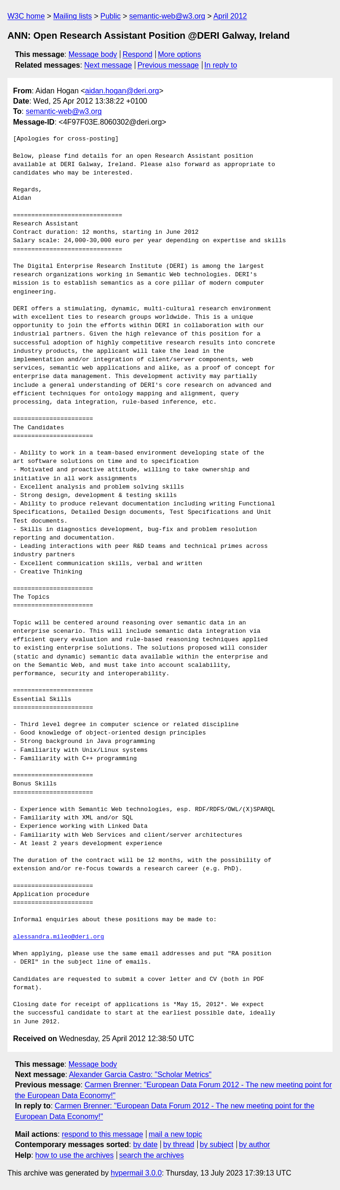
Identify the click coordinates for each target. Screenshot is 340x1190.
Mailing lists (72, 16)
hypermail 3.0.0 (136, 1173)
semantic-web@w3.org (167, 16)
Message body (93, 54)
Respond (138, 54)
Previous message (168, 65)
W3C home (26, 16)
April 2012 (230, 16)
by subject (216, 1144)
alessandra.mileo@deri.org (58, 937)
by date (145, 1144)
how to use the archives (74, 1155)
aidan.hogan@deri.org (122, 91)
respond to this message (102, 1134)
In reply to (220, 65)
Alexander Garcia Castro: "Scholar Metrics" (140, 1074)
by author (254, 1144)
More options (179, 54)
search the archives (151, 1155)
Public (110, 16)
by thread (178, 1144)
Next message (108, 65)
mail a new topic (175, 1134)
